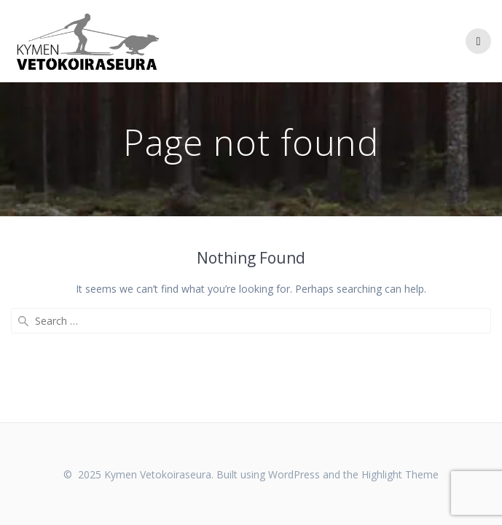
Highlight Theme (400, 474)
